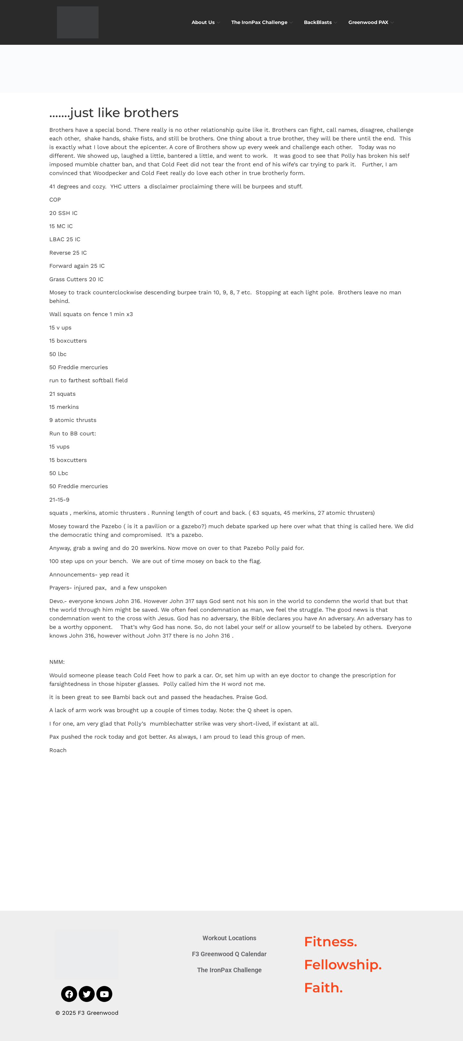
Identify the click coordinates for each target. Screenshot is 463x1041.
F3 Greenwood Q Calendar (229, 954)
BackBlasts (321, 22)
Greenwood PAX (371, 22)
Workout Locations (229, 938)
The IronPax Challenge (262, 22)
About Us (207, 22)
